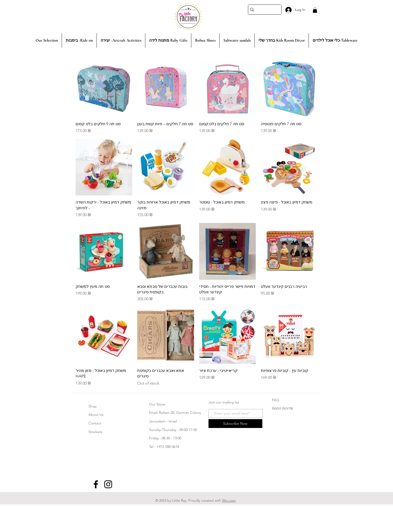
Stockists (95, 431)
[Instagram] (108, 484)
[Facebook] (95, 484)
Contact (94, 423)
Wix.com (229, 500)
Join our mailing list (224, 402)
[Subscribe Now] (235, 423)
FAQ (275, 400)
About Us (96, 414)
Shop (92, 406)
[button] (315, 10)
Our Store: (157, 404)
